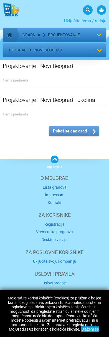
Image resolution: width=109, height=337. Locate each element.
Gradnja (31, 35)
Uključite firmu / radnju (85, 20)
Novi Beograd (48, 50)
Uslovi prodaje (54, 283)
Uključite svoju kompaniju (54, 261)
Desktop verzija (55, 239)
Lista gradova (55, 187)
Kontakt (55, 202)
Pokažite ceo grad (70, 131)
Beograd (18, 50)
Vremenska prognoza (54, 232)
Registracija (54, 224)
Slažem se (90, 329)
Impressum (54, 195)
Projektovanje (64, 35)
